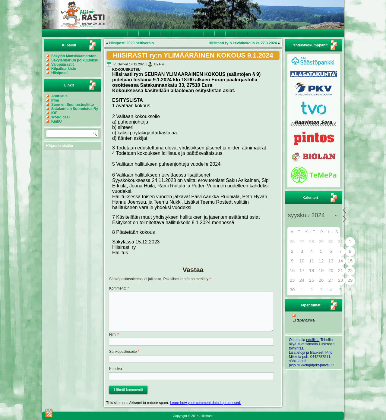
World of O (60, 117)
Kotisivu (115, 369)
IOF (54, 113)
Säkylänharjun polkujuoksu (74, 60)
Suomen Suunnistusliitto (72, 104)
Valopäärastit (62, 64)
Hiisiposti (59, 73)
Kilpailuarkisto (63, 69)
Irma (55, 100)
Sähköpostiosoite (124, 351)
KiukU (56, 121)
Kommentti (119, 288)
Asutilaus (59, 96)
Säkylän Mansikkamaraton (73, 56)
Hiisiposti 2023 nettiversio (131, 43)
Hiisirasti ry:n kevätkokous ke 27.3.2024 (243, 43)
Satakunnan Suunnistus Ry (74, 109)
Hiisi (162, 64)
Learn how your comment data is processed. (205, 403)
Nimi (114, 334)
